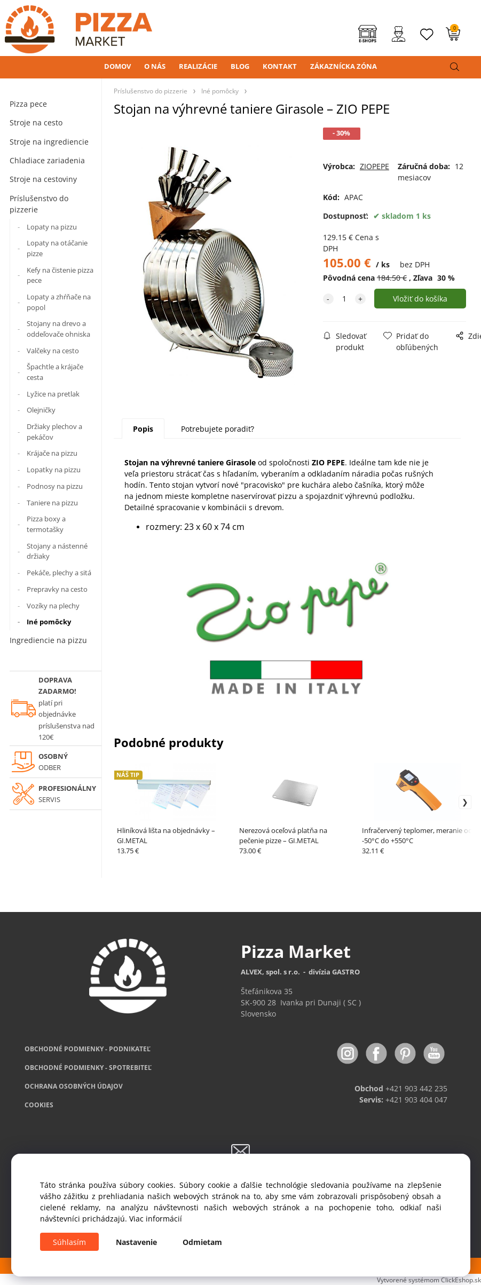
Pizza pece (28, 104)
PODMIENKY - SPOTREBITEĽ (88, 1067)
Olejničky (41, 410)
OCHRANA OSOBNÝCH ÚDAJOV (74, 1086)
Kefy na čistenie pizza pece (60, 275)
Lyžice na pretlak (53, 394)
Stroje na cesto (36, 122)
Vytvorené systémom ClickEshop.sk (429, 1279)
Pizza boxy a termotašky (46, 524)
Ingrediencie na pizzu (48, 640)
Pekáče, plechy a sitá (59, 572)
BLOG (240, 66)
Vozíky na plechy (53, 605)
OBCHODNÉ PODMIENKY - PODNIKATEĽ (88, 1048)
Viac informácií (155, 1218)
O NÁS (154, 66)
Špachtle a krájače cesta (55, 372)
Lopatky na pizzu (54, 469)
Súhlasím (69, 1242)
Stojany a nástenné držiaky (57, 551)
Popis (143, 429)
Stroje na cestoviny (43, 179)
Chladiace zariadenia (47, 160)
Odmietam (202, 1242)
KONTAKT (280, 66)
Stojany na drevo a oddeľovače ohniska (58, 329)
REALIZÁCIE (198, 66)
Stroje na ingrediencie (49, 142)
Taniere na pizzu (52, 502)
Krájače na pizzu (52, 453)
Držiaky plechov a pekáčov (54, 432)
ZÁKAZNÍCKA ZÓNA (343, 66)
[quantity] (344, 298)
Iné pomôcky (49, 621)
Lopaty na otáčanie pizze (57, 248)
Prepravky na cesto (57, 589)
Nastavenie (136, 1242)
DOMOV (117, 66)
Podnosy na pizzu (55, 486)
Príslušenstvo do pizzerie (39, 204)
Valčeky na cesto (53, 350)
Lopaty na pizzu (52, 227)
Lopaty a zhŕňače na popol (59, 302)
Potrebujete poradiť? (217, 429)
